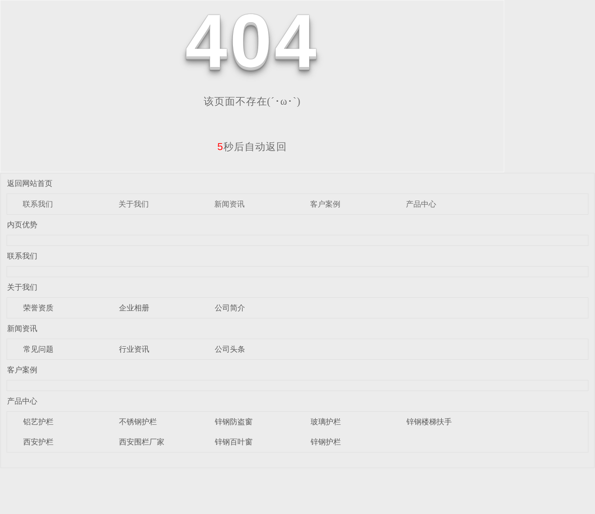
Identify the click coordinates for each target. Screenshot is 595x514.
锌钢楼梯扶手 (429, 421)
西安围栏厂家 (141, 441)
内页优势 (22, 224)
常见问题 (38, 349)
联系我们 (38, 204)
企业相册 (134, 307)
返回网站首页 (29, 183)
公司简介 (230, 307)
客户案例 (325, 204)
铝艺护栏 (38, 421)
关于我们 (133, 204)
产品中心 (421, 204)
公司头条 (230, 349)
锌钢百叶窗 (234, 441)
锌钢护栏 (326, 441)
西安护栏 (38, 441)
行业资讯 (134, 349)
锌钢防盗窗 (234, 421)
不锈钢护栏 (138, 421)
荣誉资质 (38, 307)
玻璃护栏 (326, 421)
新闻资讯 (229, 204)
